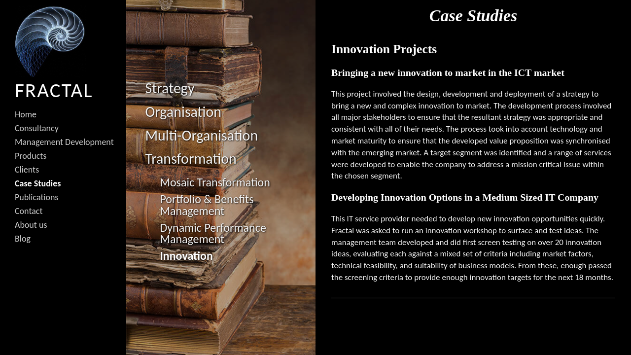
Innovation (186, 255)
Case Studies (38, 183)
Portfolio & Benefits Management (206, 205)
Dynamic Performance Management (213, 233)
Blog (23, 238)
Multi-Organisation (201, 135)
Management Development (64, 142)
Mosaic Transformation (215, 182)
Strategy (169, 88)
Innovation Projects (384, 49)
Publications (36, 197)
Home (25, 114)
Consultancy (37, 128)
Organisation (183, 112)
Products (30, 155)
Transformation (190, 158)
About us (31, 224)
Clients (27, 169)
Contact (28, 211)
